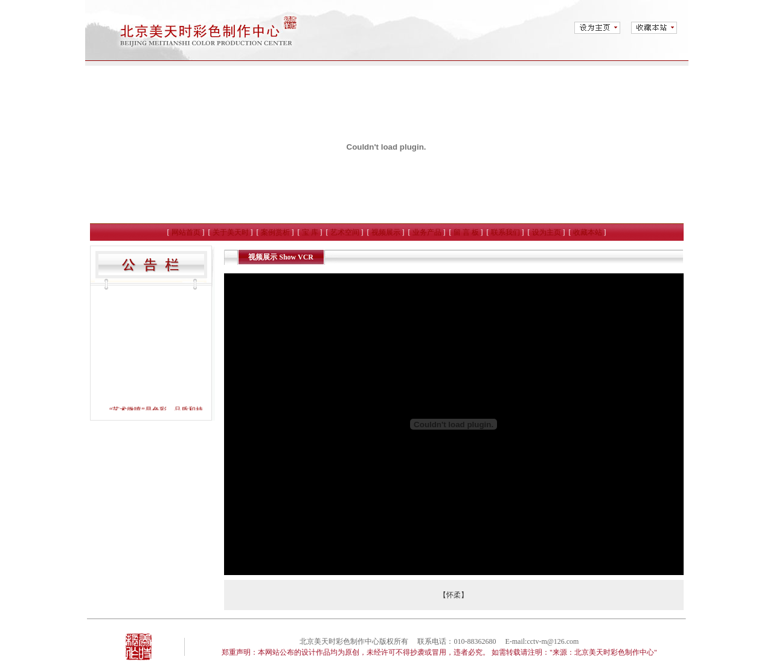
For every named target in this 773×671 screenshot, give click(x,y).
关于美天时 (231, 232)
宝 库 (310, 232)
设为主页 (546, 232)
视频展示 (385, 232)
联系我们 (505, 232)
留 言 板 (466, 232)
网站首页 (186, 232)
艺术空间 (344, 232)
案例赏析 (275, 232)
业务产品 (426, 232)
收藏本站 (587, 232)
